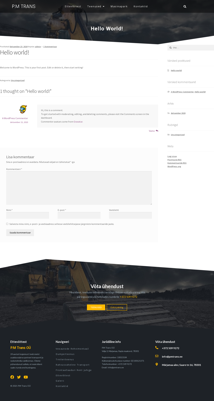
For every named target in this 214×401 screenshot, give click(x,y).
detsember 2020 (178, 113)
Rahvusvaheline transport (73, 364)
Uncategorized (18, 80)
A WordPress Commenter (15, 118)
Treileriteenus (65, 359)
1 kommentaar (50, 46)
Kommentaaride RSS (177, 163)
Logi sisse (172, 156)
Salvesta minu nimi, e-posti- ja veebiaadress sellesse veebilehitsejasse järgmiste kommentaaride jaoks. (62, 223)
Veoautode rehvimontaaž (72, 348)
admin (38, 46)
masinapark (119, 6)
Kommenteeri (14, 169)
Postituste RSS (174, 159)
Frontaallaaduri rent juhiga (74, 370)
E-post (62, 210)
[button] (96, 307)
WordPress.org (174, 166)
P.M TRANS (24, 6)
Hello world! (176, 70)
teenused (96, 6)
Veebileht (114, 210)
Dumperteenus (65, 354)
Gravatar (78, 121)
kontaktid (141, 6)
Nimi (9, 210)
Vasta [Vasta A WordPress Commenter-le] (152, 130)
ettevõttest (73, 6)
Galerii (60, 380)
